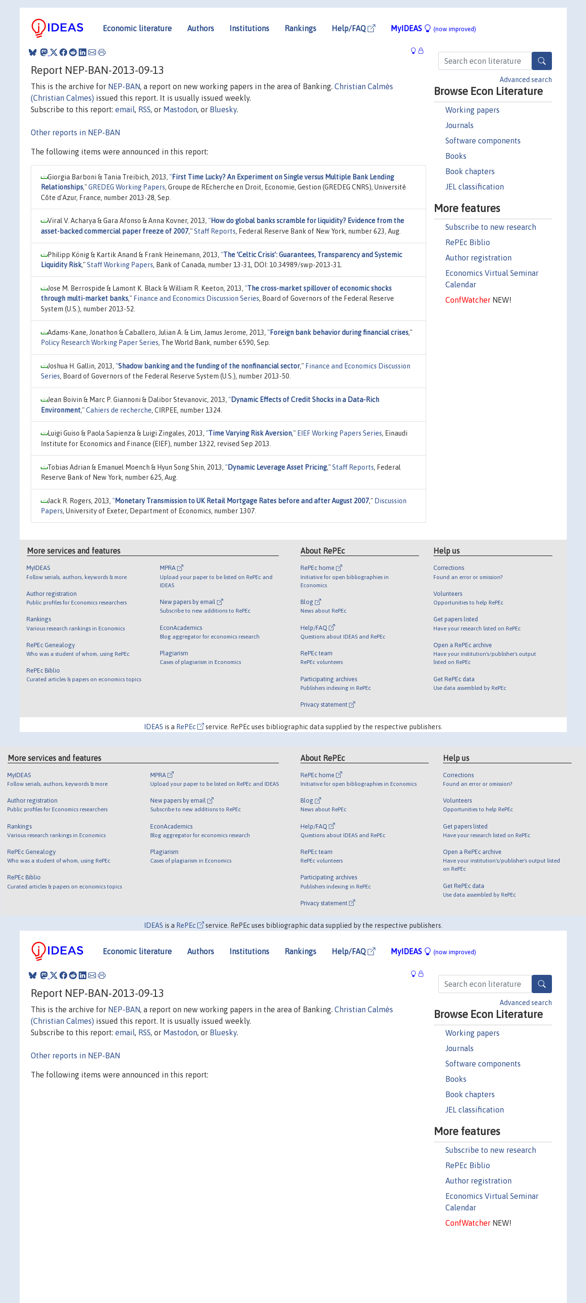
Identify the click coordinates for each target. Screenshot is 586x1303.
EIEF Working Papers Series (339, 433)
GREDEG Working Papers (126, 187)
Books (455, 156)
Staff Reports (215, 231)
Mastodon (180, 109)
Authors (200, 28)
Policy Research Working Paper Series (99, 342)
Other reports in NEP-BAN (75, 132)
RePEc (190, 727)
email (125, 109)
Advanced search (526, 79)
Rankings (300, 28)
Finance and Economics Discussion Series (196, 298)
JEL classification (474, 186)
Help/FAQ (353, 28)
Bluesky (223, 109)
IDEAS (153, 727)
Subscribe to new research (490, 227)
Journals (459, 125)
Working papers (472, 110)
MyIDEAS (433, 28)
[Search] (542, 61)
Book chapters (470, 171)
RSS (144, 109)
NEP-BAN (124, 86)
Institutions (249, 28)
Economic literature (137, 28)
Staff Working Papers (120, 265)
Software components (483, 140)
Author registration (478, 257)
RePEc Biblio (467, 242)
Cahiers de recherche (119, 410)
